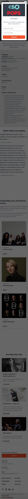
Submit (14, 37)
